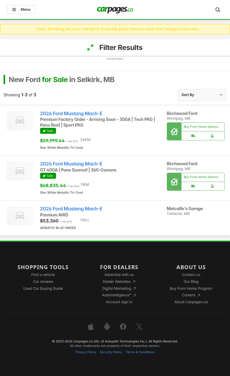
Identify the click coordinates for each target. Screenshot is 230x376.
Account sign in (119, 302)
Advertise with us (119, 274)
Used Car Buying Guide (43, 288)
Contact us (191, 274)
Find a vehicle (43, 274)
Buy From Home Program (191, 288)
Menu (21, 9)
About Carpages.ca (191, 302)
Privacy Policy (85, 352)
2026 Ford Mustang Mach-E (71, 113)
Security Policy (111, 352)
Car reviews (43, 281)
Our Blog (191, 281)
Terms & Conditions (140, 352)
